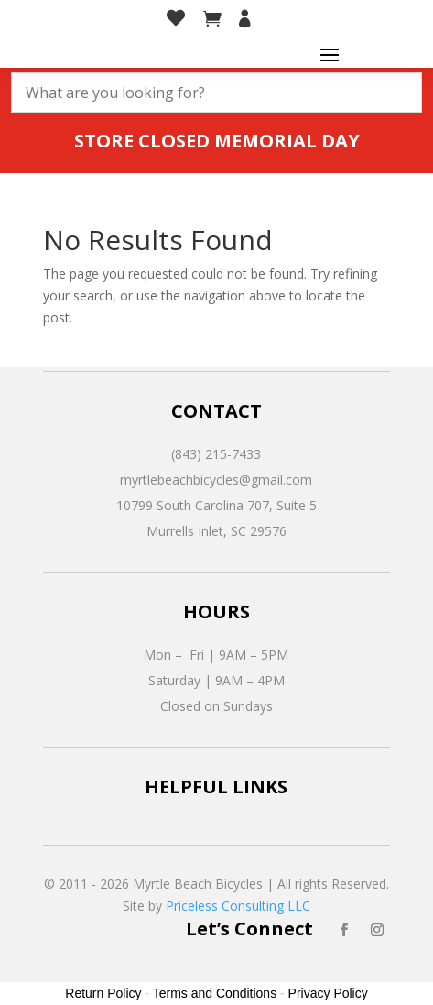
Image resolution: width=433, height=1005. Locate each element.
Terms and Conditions (214, 993)
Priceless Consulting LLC (238, 905)
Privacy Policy (328, 993)
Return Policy (103, 993)
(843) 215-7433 (216, 454)
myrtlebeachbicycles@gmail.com (216, 479)
